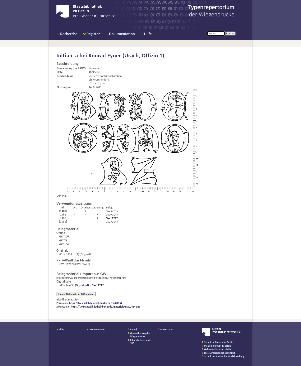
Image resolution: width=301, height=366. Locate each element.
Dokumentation (122, 33)
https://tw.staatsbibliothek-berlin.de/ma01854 (95, 303)
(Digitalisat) (81, 285)
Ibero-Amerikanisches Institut (219, 352)
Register (93, 33)
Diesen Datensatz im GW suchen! (76, 294)
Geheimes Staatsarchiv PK (217, 349)
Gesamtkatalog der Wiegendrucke (140, 335)
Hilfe (148, 33)
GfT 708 (64, 236)
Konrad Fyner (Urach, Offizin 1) (127, 55)
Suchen (230, 33)
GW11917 (112, 218)
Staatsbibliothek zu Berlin (217, 345)
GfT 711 (64, 240)
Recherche (68, 33)
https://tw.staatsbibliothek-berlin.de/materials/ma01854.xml (105, 306)
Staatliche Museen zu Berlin (218, 342)
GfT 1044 (64, 244)
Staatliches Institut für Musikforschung (224, 356)
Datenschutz (166, 329)
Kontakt (134, 329)
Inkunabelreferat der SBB (141, 342)
